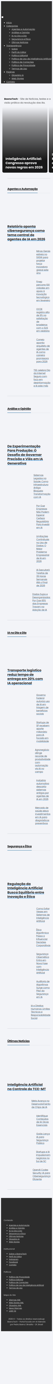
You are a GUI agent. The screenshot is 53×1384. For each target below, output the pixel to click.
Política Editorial (20, 55)
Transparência (13, 45)
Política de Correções (23, 62)
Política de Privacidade (23, 65)
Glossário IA (18, 75)
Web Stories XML (16, 1302)
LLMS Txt (12, 1311)
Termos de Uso (19, 68)
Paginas (10, 71)
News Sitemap (15, 1308)
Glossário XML (15, 1305)
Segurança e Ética (21, 39)
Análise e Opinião (21, 32)
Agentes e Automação (23, 29)
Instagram (13, 1259)
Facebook (13, 1262)
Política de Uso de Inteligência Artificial (31, 58)
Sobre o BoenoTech (18, 1253)
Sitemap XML (15, 1300)
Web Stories (18, 78)
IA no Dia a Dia (19, 35)
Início (9, 22)
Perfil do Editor (19, 52)
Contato (10, 81)
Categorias (12, 25)
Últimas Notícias (20, 42)
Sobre (15, 48)
